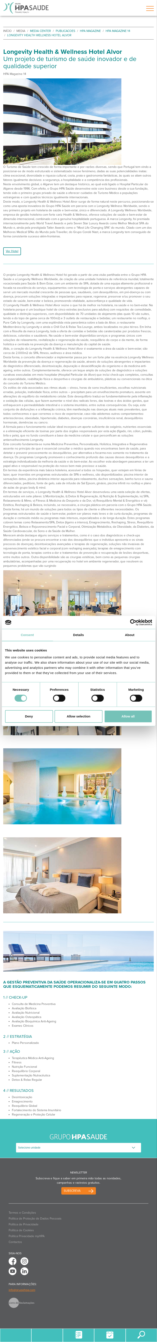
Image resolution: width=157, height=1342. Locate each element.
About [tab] (130, 635)
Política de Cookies (21, 1230)
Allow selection (78, 716)
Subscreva (72, 1191)
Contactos (15, 1242)
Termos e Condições (22, 1213)
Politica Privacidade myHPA (26, 1236)
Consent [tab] (27, 635)
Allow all (128, 716)
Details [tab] (78, 635)
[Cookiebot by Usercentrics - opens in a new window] (133, 622)
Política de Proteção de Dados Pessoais (35, 1218)
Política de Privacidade (23, 1224)
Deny (29, 716)
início (7, 31)
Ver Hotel (12, 251)
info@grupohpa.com (22, 1290)
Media (20, 31)
